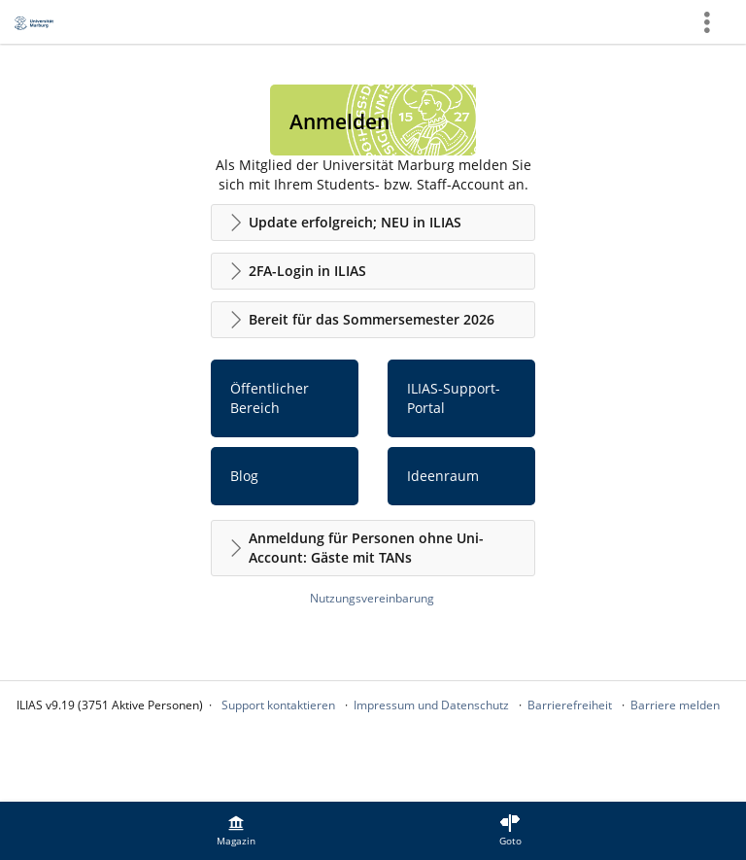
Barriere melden (675, 705)
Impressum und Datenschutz (431, 705)
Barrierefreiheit (569, 705)
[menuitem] (236, 831)
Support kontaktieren (278, 705)
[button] (373, 222)
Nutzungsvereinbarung (372, 598)
